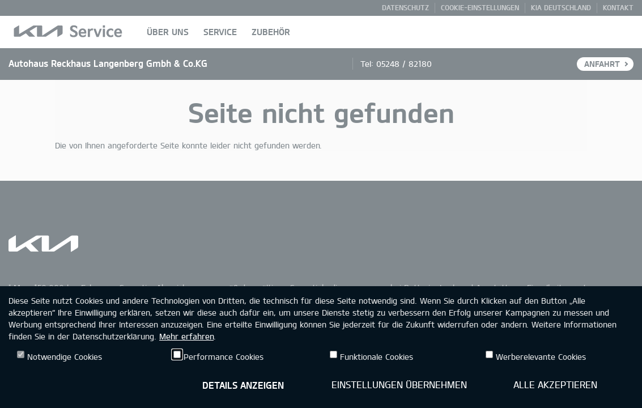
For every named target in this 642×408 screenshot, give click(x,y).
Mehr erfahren (186, 336)
